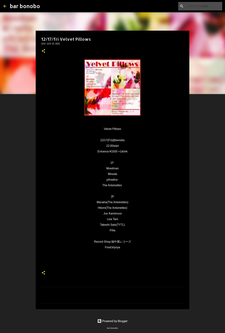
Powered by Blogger (112, 321)
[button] (43, 51)
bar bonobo (25, 6)
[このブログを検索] (203, 6)
